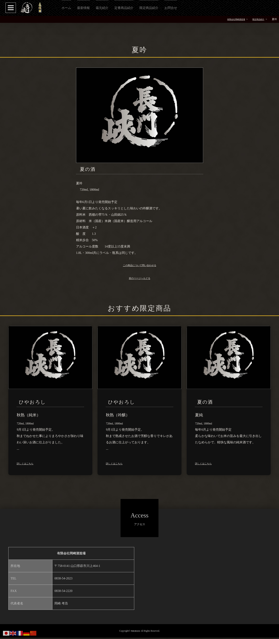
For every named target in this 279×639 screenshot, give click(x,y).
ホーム (66, 8)
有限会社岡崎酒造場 (229, 19)
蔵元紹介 (102, 8)
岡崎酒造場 (135, 632)
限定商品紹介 (148, 8)
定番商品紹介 (123, 8)
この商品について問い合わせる (139, 266)
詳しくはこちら (28, 464)
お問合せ (170, 8)
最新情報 (83, 8)
